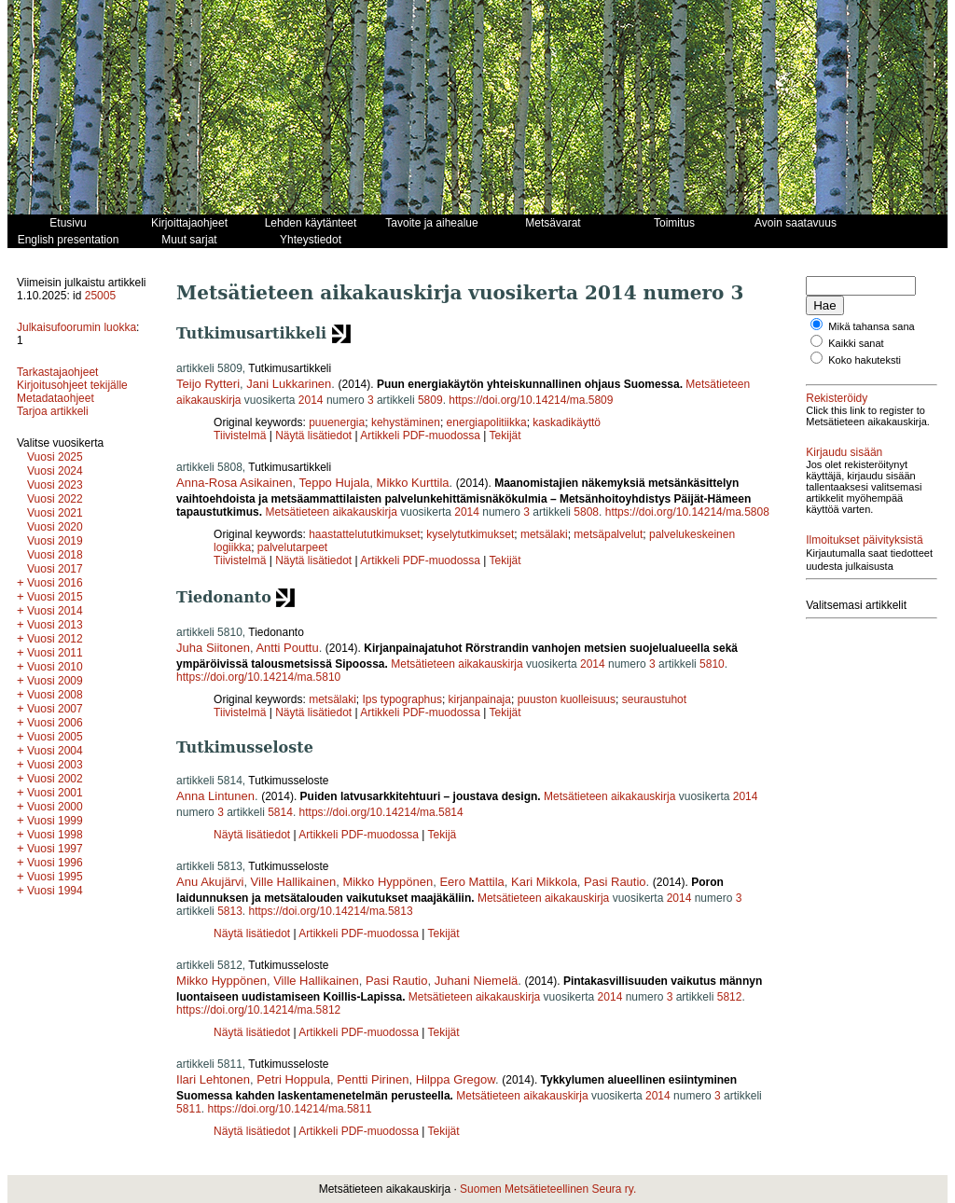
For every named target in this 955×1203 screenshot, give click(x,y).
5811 (188, 1108)
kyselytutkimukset (470, 534)
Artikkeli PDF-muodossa (420, 435)
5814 (280, 812)
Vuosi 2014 (55, 610)
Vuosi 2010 (55, 666)
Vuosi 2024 (55, 470)
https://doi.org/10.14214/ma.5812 (258, 1009)
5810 (712, 664)
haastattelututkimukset (364, 534)
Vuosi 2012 (55, 638)
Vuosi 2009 (55, 680)
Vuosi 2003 (55, 764)
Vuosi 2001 (55, 792)
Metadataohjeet (55, 398)
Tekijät (505, 435)
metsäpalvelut (608, 534)
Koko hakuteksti (864, 360)
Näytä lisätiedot (314, 435)
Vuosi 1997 (55, 848)
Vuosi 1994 (55, 890)
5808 (586, 512)
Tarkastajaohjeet (57, 372)
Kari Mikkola (544, 882)
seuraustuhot (654, 699)
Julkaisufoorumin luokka (76, 327)
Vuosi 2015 (55, 596)
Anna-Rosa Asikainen (234, 483)
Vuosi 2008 (55, 694)
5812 (729, 996)
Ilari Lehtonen (213, 1079)
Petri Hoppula (293, 1079)
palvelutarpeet (292, 547)
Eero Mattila (471, 882)
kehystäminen (405, 422)
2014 (311, 400)
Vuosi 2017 (55, 568)
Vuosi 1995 (55, 876)
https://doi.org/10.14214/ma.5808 (687, 512)
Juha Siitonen (213, 648)
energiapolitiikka (487, 422)
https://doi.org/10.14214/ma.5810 (258, 677)
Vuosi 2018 (55, 554)
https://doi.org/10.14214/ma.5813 (331, 911)
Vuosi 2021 (55, 512)
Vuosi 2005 (55, 736)
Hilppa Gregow (455, 1079)
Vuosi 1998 (55, 834)
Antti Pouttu (287, 648)
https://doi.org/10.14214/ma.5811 (289, 1108)
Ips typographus (402, 699)
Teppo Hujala (333, 483)
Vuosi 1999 (55, 820)
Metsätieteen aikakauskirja (330, 512)
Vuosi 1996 (55, 862)
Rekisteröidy (836, 398)
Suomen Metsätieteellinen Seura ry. (548, 1189)
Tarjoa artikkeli (53, 411)
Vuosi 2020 (55, 526)
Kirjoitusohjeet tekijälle (72, 385)
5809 (430, 400)
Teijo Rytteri (208, 384)
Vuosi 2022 (55, 498)
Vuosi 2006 (55, 722)
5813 (229, 911)
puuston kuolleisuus (567, 699)
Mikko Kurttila (413, 483)
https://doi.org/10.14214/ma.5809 (531, 400)
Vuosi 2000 (55, 806)
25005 (100, 295)
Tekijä (442, 834)
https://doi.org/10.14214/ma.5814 (381, 812)
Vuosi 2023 (55, 484)
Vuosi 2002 (55, 778)
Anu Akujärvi (209, 882)
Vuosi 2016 (55, 582)
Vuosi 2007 (55, 708)
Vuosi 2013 (55, 624)
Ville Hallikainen (294, 882)
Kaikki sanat (855, 343)
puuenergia (337, 422)
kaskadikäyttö (567, 422)
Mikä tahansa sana (871, 326)
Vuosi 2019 (55, 540)
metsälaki (544, 534)
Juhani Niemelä (477, 981)
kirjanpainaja (480, 699)
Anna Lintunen (215, 796)
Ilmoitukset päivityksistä (864, 539)
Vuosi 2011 (55, 652)
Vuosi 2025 (55, 456)
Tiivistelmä (240, 435)
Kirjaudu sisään (844, 452)
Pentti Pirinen (372, 1079)
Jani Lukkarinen (288, 384)
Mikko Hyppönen (387, 882)
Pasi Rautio (614, 882)
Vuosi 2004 (55, 750)
